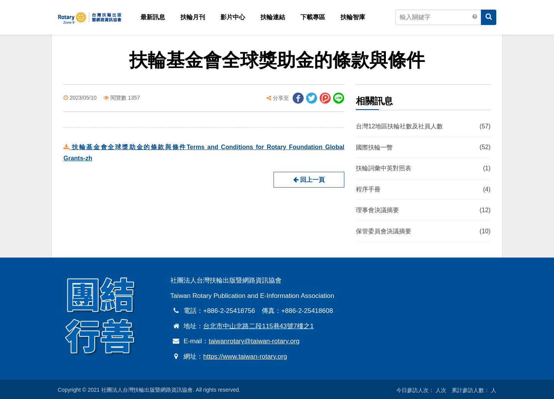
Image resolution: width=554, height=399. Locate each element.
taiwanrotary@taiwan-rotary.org (254, 341)
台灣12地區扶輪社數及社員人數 (423, 126)
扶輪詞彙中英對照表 (423, 169)
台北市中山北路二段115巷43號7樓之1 (258, 326)
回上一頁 (309, 179)
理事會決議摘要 (423, 210)
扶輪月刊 (192, 17)
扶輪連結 (272, 17)
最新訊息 (152, 17)
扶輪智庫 (352, 17)
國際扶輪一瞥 (423, 147)
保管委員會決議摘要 (423, 231)
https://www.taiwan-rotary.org (245, 356)
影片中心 (232, 17)
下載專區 (312, 17)
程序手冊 (423, 189)
